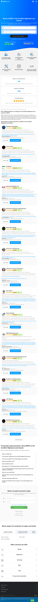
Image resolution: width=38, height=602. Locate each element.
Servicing (19, 560)
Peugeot (3, 137)
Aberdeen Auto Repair (12, 126)
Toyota (3, 157)
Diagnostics (19, 554)
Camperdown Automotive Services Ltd (16, 356)
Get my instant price (15, 140)
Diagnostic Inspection (20, 431)
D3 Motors (9, 166)
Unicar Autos (9, 146)
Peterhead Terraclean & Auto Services (16, 208)
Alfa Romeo (4, 304)
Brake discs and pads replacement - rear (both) (17, 411)
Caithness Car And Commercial (14, 268)
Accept (32, 600)
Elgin (6, 238)
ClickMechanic (3, 109)
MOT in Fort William (5, 539)
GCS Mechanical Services (13, 420)
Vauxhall (3, 199)
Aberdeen (6, 323)
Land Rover (4, 431)
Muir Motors (9, 290)
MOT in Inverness (5, 537)
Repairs (20, 549)
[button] (36, 1)
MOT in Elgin (22, 537)
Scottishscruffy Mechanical (13, 379)
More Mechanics (19, 439)
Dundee (7, 360)
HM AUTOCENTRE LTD (12, 186)
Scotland (10, 109)
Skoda (3, 218)
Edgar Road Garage (11, 227)
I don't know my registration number (19, 504)
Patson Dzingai (10, 313)
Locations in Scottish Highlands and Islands (8, 532)
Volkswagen (4, 177)
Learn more (6, 599)
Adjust (28, 600)
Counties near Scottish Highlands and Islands (22, 532)
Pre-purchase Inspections (19, 576)
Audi (3, 282)
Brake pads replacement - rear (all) (13, 390)
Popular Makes (33, 532)
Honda (3, 411)
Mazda (3, 239)
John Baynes (9, 399)
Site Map (2, 596)
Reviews (12, 42)
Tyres (19, 570)
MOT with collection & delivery (17, 137)
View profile (5, 140)
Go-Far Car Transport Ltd (12, 248)
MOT (7, 109)
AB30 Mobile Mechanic (12, 333)
